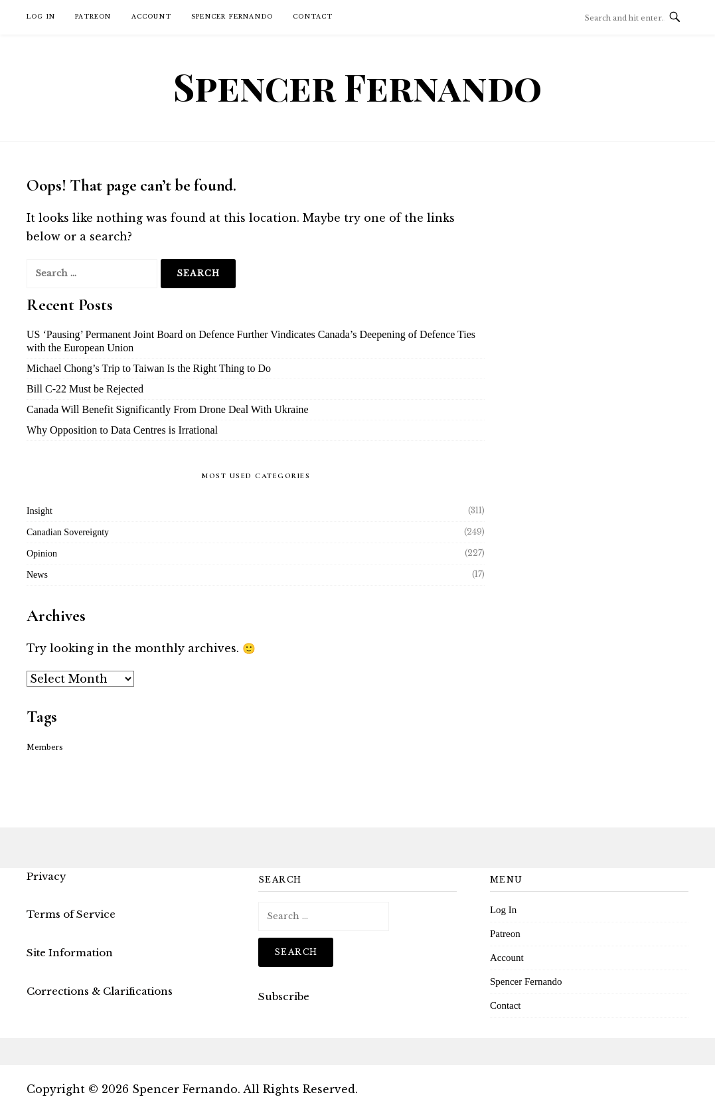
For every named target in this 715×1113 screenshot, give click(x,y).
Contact (313, 16)
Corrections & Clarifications (100, 991)
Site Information (70, 952)
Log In (41, 16)
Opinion (42, 553)
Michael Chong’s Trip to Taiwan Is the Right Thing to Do (149, 368)
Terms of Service (71, 914)
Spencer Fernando (232, 16)
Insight (39, 511)
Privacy (46, 876)
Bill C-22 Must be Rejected (85, 388)
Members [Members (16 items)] (45, 747)
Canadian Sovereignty (68, 532)
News (37, 575)
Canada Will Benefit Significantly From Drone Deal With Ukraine (168, 409)
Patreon (93, 16)
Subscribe (283, 996)
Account (151, 16)
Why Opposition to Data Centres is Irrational (122, 430)
